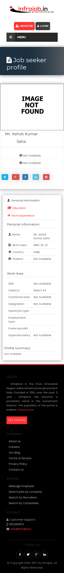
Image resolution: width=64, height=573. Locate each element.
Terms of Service (20, 458)
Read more (26, 409)
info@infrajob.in (21, 529)
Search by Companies (23, 503)
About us (14, 441)
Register (24, 25)
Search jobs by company (25, 492)
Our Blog (14, 453)
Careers (14, 447)
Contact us (16, 470)
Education (16, 208)
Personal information (23, 200)
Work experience (20, 216)
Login (42, 25)
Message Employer (21, 486)
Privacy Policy (18, 464)
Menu (16, 37)
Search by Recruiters (23, 497)
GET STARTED (16, 420)
